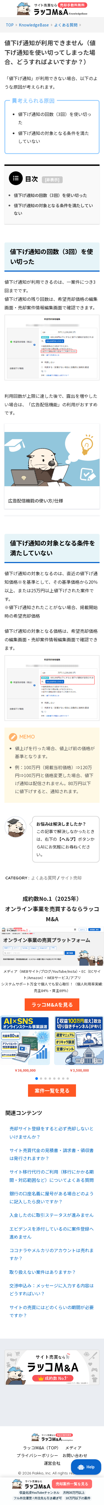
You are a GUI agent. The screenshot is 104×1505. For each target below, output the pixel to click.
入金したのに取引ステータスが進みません (51, 1215)
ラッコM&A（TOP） (42, 1447)
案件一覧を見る (52, 1090)
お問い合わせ (74, 1455)
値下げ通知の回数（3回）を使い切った (50, 195)
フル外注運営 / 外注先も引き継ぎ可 (38, 1498)
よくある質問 (43, 877)
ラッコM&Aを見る (52, 1004)
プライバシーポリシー (37, 1455)
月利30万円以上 (74, 1492)
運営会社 (52, 1463)
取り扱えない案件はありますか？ (42, 1272)
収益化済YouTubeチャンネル (39, 1492)
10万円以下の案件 (77, 1498)
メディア (73, 1447)
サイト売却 (71, 877)
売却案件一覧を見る (72, 1484)
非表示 (52, 179)
